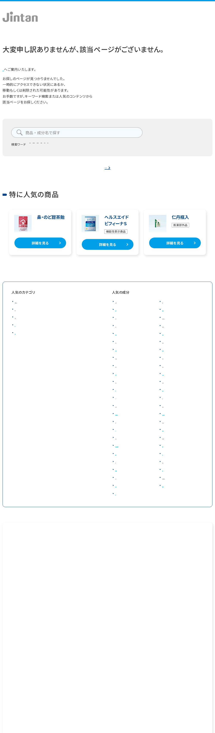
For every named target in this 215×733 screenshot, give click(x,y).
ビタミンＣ (170, 363)
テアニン (169, 481)
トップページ (12, 69)
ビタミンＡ (123, 347)
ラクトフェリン (172, 427)
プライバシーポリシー (45, 693)
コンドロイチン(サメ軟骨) (135, 419)
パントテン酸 (172, 387)
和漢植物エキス (127, 481)
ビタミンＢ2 (124, 355)
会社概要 (9, 693)
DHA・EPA (170, 379)
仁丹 (139, 146)
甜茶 (165, 465)
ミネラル (121, 489)
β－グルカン (124, 497)
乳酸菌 (167, 307)
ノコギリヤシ (172, 435)
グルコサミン (172, 411)
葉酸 (118, 395)
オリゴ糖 (122, 315)
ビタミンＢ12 (125, 363)
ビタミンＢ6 (171, 355)
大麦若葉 (169, 451)
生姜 (118, 473)
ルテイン (121, 331)
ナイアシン (123, 387)
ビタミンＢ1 (171, 347)
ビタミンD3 (170, 371)
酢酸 (118, 505)
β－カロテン (125, 339)
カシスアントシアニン (178, 323)
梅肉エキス (170, 473)
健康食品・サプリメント (32, 307)
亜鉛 (165, 403)
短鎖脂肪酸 (171, 497)
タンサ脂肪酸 (58, 146)
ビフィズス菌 (83, 146)
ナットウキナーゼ (175, 443)
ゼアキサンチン (174, 331)
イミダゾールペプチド (178, 419)
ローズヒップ (172, 315)
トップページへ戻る (106, 170)
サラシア (122, 323)
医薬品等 (22, 323)
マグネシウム (125, 411)
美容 (18, 330)
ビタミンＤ (123, 371)
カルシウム (170, 395)
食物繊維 (105, 146)
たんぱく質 (170, 339)
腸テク (36, 146)
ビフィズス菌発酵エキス (180, 489)
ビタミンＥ (123, 379)
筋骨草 (120, 427)
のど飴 (124, 146)
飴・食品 (21, 315)
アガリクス (123, 443)
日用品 (20, 338)
